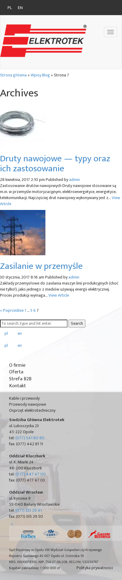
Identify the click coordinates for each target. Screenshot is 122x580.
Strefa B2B (20, 379)
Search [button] (77, 323)
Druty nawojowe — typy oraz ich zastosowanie (55, 163)
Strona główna (13, 75)
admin (74, 179)
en (20, 7)
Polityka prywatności (95, 568)
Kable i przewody (24, 398)
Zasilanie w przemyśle (41, 266)
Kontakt (17, 386)
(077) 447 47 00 (30, 474)
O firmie (17, 365)
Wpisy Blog (40, 75)
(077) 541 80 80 (30, 437)
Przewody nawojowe (27, 404)
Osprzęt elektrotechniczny (32, 410)
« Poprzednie (12, 310)
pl (10, 7)
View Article (58, 295)
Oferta (16, 372)
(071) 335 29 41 (28, 510)
